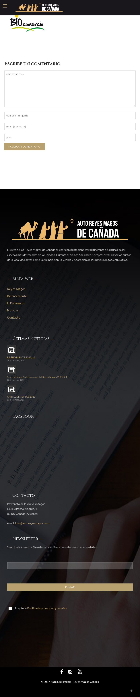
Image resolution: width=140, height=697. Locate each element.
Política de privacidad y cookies (47, 608)
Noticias (13, 310)
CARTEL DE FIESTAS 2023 (21, 396)
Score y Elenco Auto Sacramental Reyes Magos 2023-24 (37, 377)
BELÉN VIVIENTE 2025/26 (21, 357)
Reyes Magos (16, 289)
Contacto (13, 317)
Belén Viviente (17, 296)
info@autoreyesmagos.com (32, 523)
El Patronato (15, 303)
